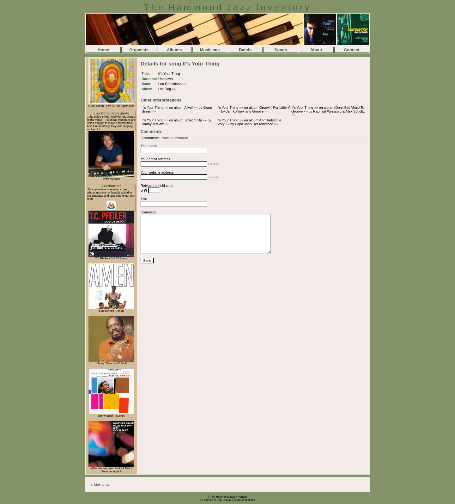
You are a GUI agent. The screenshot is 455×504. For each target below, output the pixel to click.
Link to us (101, 484)
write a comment (175, 138)
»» (184, 84)
